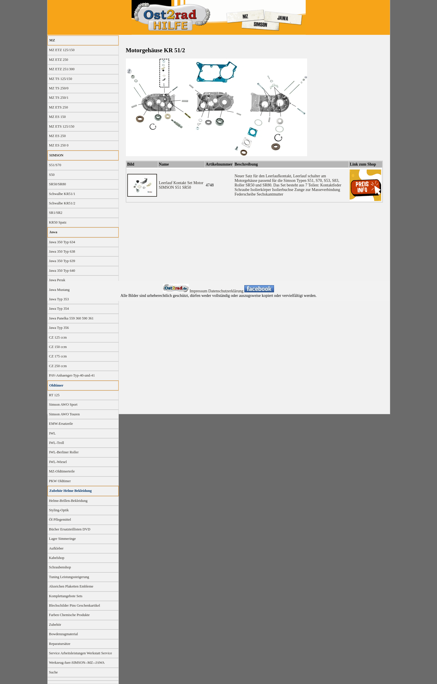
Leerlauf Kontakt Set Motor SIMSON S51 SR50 (181, 185)
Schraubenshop (60, 567)
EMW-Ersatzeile (61, 424)
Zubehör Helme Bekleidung (70, 491)
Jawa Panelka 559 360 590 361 (71, 318)
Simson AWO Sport (63, 405)
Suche (53, 672)
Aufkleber (56, 548)
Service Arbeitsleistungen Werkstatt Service (80, 653)
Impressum (199, 291)
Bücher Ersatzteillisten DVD (69, 529)
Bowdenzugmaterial (63, 634)
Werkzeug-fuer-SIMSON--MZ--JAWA (77, 663)
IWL (52, 433)
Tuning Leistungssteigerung (69, 577)
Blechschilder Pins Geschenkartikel (74, 605)
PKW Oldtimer (60, 481)
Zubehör (55, 625)
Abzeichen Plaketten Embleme (71, 586)
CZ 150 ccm (58, 347)
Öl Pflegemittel (60, 520)
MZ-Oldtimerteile (62, 471)
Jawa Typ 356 (59, 328)
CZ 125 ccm (58, 337)
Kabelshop (57, 558)
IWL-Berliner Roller (64, 452)
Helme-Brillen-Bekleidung (68, 501)
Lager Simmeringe (62, 539)
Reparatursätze (60, 644)
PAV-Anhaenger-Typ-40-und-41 (72, 375)
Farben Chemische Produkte (69, 615)
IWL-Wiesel (58, 462)
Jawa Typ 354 (59, 309)
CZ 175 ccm (58, 356)
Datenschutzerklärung (226, 291)
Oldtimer (56, 385)
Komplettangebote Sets (65, 596)
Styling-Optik (59, 510)
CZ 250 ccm (58, 366)
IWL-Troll (56, 443)
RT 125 (54, 395)
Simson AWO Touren (64, 414)
